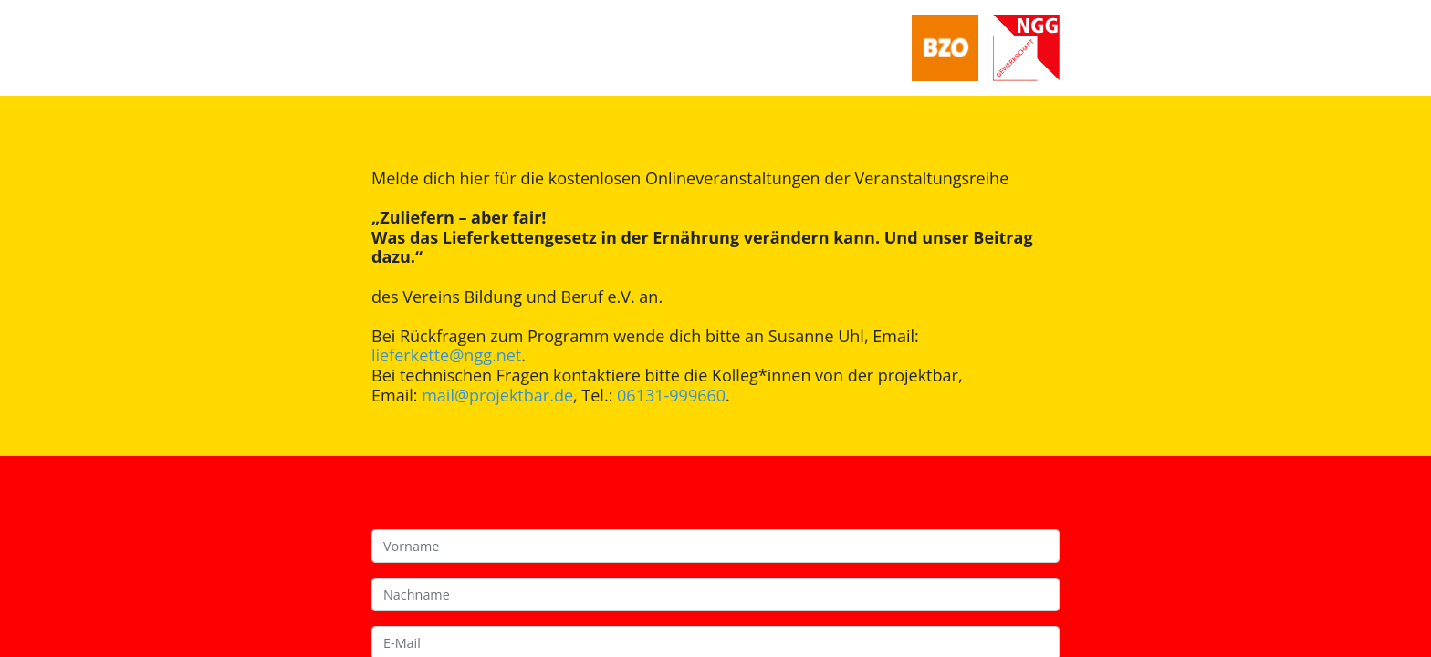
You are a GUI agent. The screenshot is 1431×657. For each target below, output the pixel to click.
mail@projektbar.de (497, 395)
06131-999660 (671, 395)
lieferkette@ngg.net (446, 355)
